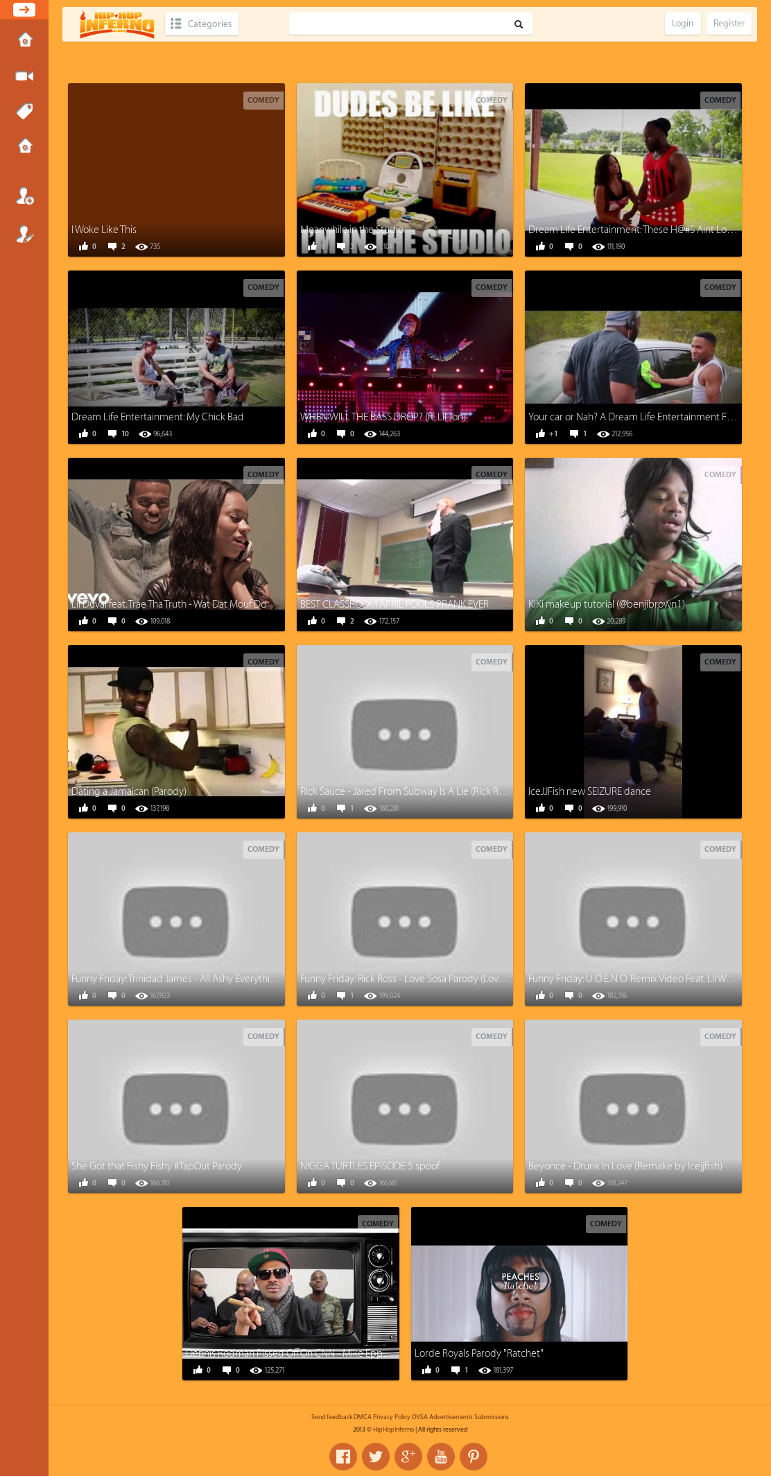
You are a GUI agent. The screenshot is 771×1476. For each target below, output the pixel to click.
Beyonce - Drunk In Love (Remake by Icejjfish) (625, 1166)
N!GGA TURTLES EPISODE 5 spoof (370, 1166)
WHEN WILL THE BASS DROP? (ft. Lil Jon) (383, 417)
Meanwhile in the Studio (352, 230)
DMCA (363, 1417)
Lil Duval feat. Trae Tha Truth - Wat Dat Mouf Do (168, 604)
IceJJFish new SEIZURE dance (589, 792)
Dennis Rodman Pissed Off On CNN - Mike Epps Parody (302, 1353)
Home (24, 41)
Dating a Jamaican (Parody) (129, 792)
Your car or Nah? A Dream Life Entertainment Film (634, 417)
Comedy (263, 100)
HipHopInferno (393, 1429)
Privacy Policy (391, 1417)
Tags (24, 111)
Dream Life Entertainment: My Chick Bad (157, 417)
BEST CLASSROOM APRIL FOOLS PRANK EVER (394, 604)
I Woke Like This (104, 230)
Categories (210, 24)
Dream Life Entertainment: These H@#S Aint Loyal (633, 230)
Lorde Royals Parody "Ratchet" (479, 1353)
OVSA (420, 1417)
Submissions (24, 147)
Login (24, 195)
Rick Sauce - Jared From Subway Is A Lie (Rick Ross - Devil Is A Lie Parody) (453, 792)
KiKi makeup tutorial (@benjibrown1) (606, 604)
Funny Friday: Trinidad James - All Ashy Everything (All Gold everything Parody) (237, 979)
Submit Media (24, 76)
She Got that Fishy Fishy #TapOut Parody (156, 1166)
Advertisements (451, 1417)
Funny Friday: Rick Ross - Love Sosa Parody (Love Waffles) (419, 979)
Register (24, 233)
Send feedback (331, 1417)
